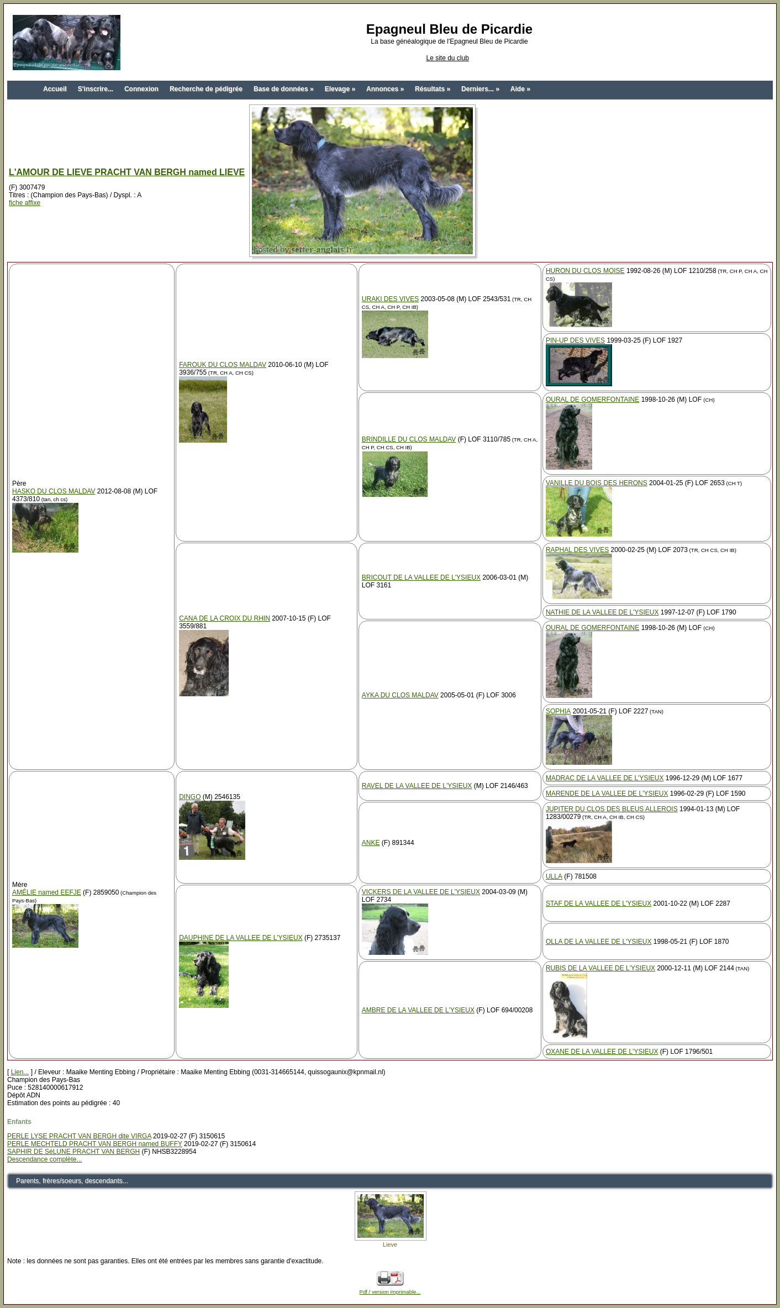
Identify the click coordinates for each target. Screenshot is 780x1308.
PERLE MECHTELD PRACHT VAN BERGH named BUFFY (94, 1144)
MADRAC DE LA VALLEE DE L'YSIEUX (604, 778)
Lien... (20, 1072)
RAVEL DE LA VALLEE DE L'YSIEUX (417, 786)
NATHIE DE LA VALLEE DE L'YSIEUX (602, 612)
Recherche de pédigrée (206, 89)
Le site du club (447, 58)
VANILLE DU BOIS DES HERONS (596, 483)
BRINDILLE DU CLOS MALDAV (409, 439)
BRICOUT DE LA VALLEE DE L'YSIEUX (421, 577)
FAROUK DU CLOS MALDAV (222, 365)
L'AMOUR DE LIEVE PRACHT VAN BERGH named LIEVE (127, 172)
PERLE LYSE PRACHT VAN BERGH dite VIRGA (79, 1136)
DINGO (190, 797)
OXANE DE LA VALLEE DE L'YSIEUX (602, 1051)
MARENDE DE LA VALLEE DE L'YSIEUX (607, 793)
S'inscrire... (95, 89)
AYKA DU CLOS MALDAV (400, 695)
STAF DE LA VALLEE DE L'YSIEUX (598, 903)
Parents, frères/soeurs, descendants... (72, 1181)
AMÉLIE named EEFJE (46, 892)
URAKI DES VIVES (390, 299)
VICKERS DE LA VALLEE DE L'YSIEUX (421, 892)
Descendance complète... (44, 1159)
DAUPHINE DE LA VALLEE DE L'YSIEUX (241, 938)
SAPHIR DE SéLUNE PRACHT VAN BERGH (73, 1151)
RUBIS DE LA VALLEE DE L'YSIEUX (600, 968)
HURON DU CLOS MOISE (585, 271)
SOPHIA (558, 711)
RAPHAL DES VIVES (577, 550)
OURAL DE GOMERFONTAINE (592, 399)
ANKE (371, 843)
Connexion (141, 89)
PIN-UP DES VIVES (575, 340)
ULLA (554, 876)
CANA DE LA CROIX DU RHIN (224, 618)
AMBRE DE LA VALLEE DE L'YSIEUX (418, 1010)
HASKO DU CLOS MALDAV (53, 491)
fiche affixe (24, 203)
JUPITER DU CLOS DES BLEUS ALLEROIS (612, 809)
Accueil (55, 89)
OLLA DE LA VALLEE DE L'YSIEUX (599, 941)
